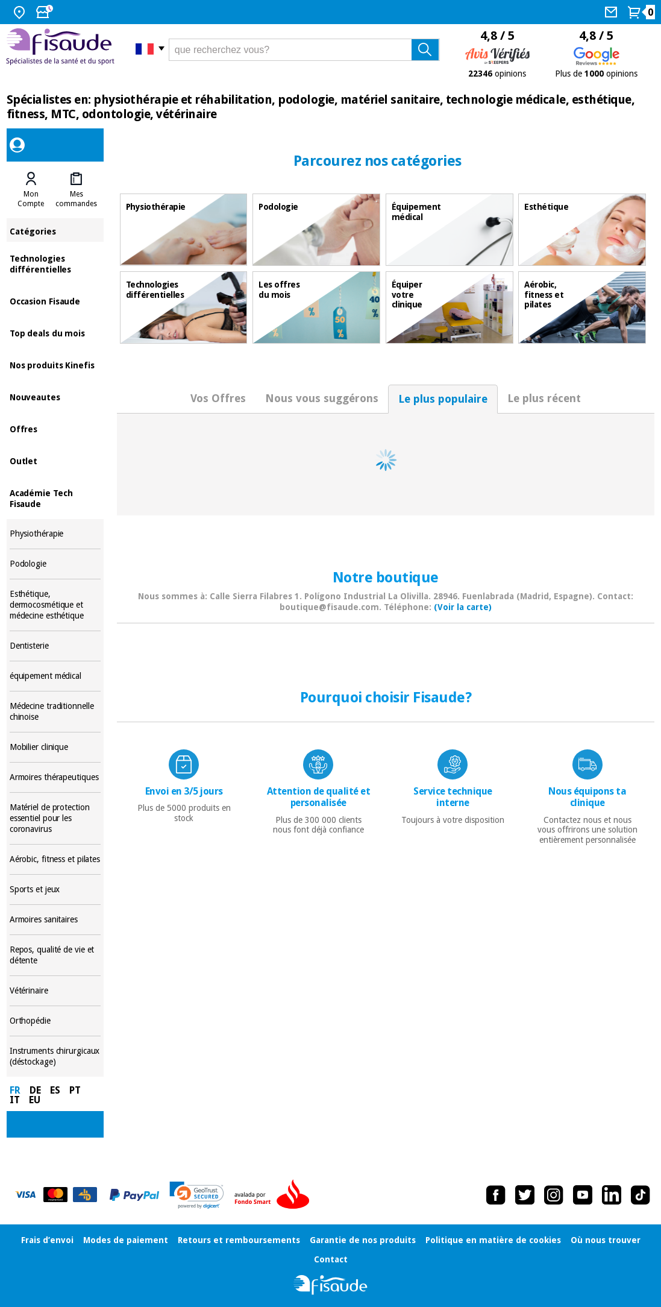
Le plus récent (544, 398)
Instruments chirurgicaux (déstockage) (55, 1056)
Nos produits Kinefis (55, 364)
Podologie (55, 564)
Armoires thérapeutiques (55, 777)
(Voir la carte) (463, 607)
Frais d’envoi (47, 1240)
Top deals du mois (55, 332)
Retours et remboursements (239, 1240)
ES (55, 1090)
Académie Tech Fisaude (55, 497)
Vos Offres (218, 398)
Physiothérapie (55, 534)
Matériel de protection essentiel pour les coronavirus (55, 818)
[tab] (31, 190)
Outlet (55, 460)
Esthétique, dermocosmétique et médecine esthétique (55, 605)
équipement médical (55, 676)
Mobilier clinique (55, 747)
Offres (55, 428)
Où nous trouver (606, 1240)
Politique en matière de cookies (493, 1240)
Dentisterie (55, 646)
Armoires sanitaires (55, 919)
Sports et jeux (55, 889)
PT (75, 1090)
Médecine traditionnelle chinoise (55, 711)
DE (35, 1090)
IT (15, 1100)
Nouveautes (55, 396)
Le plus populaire (442, 398)
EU (34, 1100)
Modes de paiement (125, 1240)
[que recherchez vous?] (304, 50)
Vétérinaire (55, 991)
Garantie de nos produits (363, 1240)
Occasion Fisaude (55, 301)
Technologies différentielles (55, 263)
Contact (331, 1259)
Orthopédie (55, 1021)
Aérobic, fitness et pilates (55, 859)
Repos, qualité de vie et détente (55, 955)
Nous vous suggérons (321, 398)
